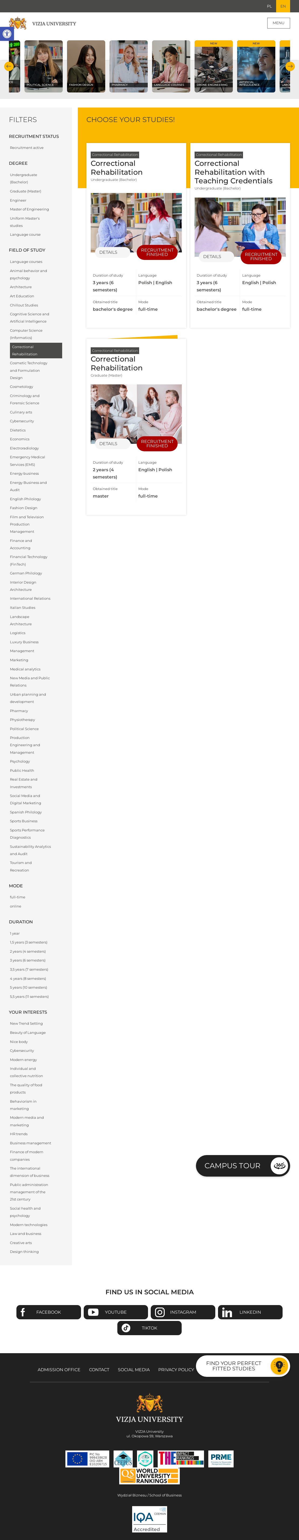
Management (22, 651)
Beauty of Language (28, 1033)
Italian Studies (22, 608)
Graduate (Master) (25, 191)
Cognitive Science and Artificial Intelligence (29, 317)
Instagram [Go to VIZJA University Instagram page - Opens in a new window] (183, 1312)
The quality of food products (26, 1088)
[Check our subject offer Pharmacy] (128, 66)
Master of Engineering (29, 209)
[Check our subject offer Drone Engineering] (213, 66)
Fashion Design (23, 508)
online (15, 906)
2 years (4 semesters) (28, 951)
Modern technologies (28, 1225)
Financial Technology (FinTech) (28, 560)
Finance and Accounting (21, 544)
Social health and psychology (25, 1212)
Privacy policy (176, 1369)
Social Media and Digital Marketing (25, 799)
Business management (30, 1143)
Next (290, 66)
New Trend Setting (26, 1023)
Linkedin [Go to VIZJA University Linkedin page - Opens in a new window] (250, 1312)
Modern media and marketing (27, 1121)
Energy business (24, 473)
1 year (15, 933)
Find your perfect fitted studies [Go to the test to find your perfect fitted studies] (233, 1365)
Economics (19, 439)
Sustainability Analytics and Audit (30, 850)
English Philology (25, 499)
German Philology (26, 573)
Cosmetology (21, 387)
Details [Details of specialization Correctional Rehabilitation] (108, 252)
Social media (134, 1369)
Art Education (22, 296)
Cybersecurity (22, 421)
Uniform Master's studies (25, 222)
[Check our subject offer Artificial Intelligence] (256, 66)
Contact (99, 1369)
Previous (9, 66)
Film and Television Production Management (27, 524)
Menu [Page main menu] (278, 23)
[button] (7, 34)
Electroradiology (24, 448)
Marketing (19, 660)
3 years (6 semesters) (27, 960)
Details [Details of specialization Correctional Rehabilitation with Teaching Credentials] (212, 256)
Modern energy (23, 1060)
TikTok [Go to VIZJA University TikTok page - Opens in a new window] (149, 1328)
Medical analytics (25, 669)
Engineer (18, 200)
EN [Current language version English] (283, 6)
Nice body (19, 1042)
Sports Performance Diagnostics (27, 833)
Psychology (20, 761)
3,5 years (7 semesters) (29, 969)
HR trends (18, 1134)
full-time (17, 897)
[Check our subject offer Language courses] (171, 66)
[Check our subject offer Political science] (43, 66)
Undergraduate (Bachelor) (23, 178)
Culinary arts (21, 412)
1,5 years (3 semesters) (28, 942)
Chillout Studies (24, 305)
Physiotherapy (22, 720)
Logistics (17, 633)
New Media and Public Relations (30, 681)
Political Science (24, 729)
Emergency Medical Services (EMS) (27, 460)
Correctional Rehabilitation (24, 350)
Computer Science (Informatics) (26, 334)
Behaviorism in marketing (23, 1105)
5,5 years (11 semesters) (29, 997)
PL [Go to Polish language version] (269, 6)
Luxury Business (24, 642)
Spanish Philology (26, 812)
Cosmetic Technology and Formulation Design (28, 370)
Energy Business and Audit (28, 486)
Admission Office (59, 1369)
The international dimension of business (29, 1172)
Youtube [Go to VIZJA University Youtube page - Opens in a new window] (116, 1312)
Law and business (25, 1234)
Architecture (21, 287)
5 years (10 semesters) (28, 987)
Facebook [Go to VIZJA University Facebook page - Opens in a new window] (48, 1312)
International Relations (30, 598)
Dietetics (18, 430)
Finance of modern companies (26, 1155)
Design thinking (24, 1252)
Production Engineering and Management (25, 745)
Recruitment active (27, 148)
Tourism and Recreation (21, 866)
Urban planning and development (28, 698)
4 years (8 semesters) (28, 979)
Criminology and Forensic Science (25, 399)
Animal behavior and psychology (28, 274)
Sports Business (23, 821)
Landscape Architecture (21, 620)
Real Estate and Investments (23, 783)
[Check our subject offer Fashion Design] (86, 66)
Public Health (22, 771)
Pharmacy (19, 711)
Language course (25, 235)
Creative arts (21, 1243)
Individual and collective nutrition (26, 1072)
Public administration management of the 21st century (29, 1192)
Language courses (26, 262)
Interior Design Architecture (23, 586)
